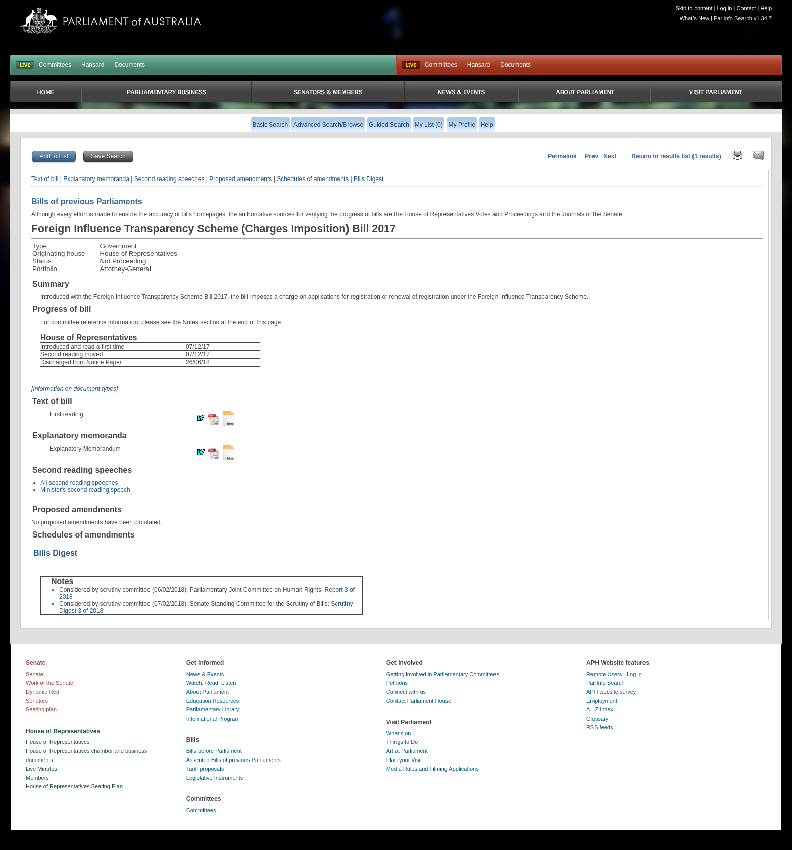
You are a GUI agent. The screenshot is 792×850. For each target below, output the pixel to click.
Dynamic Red (42, 692)
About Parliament (207, 692)
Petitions (397, 683)
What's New (694, 18)
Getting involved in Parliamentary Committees (442, 674)
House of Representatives (58, 742)
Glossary (597, 718)
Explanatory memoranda (96, 179)
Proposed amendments (240, 179)
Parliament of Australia (110, 20)
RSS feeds (599, 727)
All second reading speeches (79, 482)
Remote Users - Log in (614, 674)
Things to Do (402, 742)
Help (766, 8)
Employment (601, 701)
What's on (398, 733)
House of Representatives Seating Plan (74, 786)
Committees (55, 64)
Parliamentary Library (212, 709)
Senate (34, 674)
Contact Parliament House (418, 701)
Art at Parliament (407, 751)
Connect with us (406, 692)
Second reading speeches (169, 179)
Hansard (92, 64)
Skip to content (694, 8)
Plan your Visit (404, 760)
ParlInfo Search (605, 683)
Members (37, 778)
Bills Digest (368, 179)
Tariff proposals (205, 769)
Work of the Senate (49, 683)
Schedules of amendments (313, 179)
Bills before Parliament (214, 751)
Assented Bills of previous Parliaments (233, 760)
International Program (213, 718)
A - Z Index (599, 709)
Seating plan (41, 709)
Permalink (562, 156)
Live (411, 65)
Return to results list (660, 156)
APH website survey (611, 692)
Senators (37, 701)
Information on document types (74, 388)
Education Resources (212, 701)
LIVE (25, 65)
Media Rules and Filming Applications (432, 769)
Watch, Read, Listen (211, 683)
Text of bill (44, 179)
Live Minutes (41, 769)
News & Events (205, 674)
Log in (724, 8)
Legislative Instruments (214, 778)
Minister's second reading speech (85, 490)
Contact (746, 8)
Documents (129, 64)
